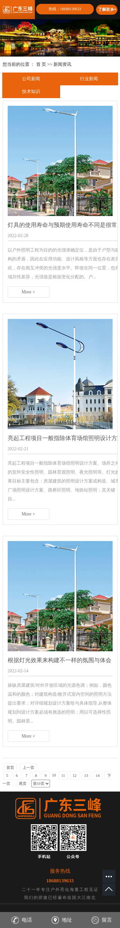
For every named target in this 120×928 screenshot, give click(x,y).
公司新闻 (31, 78)
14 (98, 775)
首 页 (41, 64)
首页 (10, 767)
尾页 (23, 783)
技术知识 (31, 91)
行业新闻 (89, 78)
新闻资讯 (62, 64)
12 (74, 775)
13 (86, 775)
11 (63, 775)
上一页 (28, 767)
